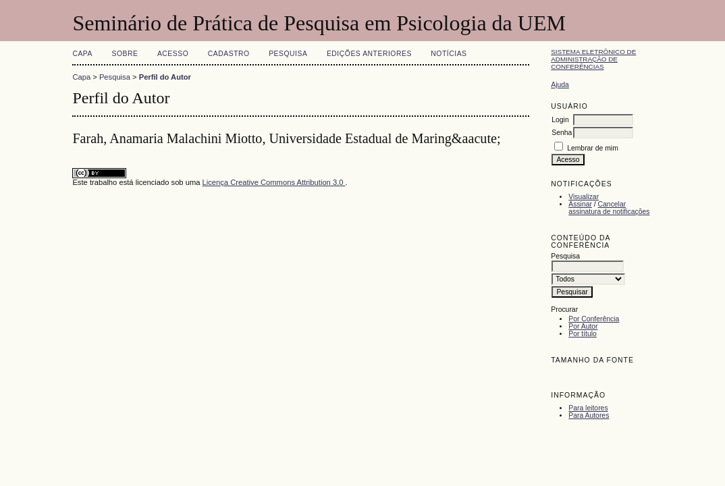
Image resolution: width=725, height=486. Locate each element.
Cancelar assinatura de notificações (608, 207)
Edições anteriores (369, 53)
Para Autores (588, 415)
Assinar (580, 204)
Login (560, 120)
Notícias (448, 53)
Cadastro (229, 53)
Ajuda (560, 84)
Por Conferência (593, 319)
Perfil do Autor (165, 77)
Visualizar (583, 196)
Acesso (172, 53)
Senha (562, 132)
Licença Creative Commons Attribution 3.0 (274, 182)
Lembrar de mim (592, 148)
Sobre (124, 53)
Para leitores (588, 408)
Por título (582, 334)
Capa (82, 53)
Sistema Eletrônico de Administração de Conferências (593, 59)
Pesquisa (288, 53)
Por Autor (582, 326)
